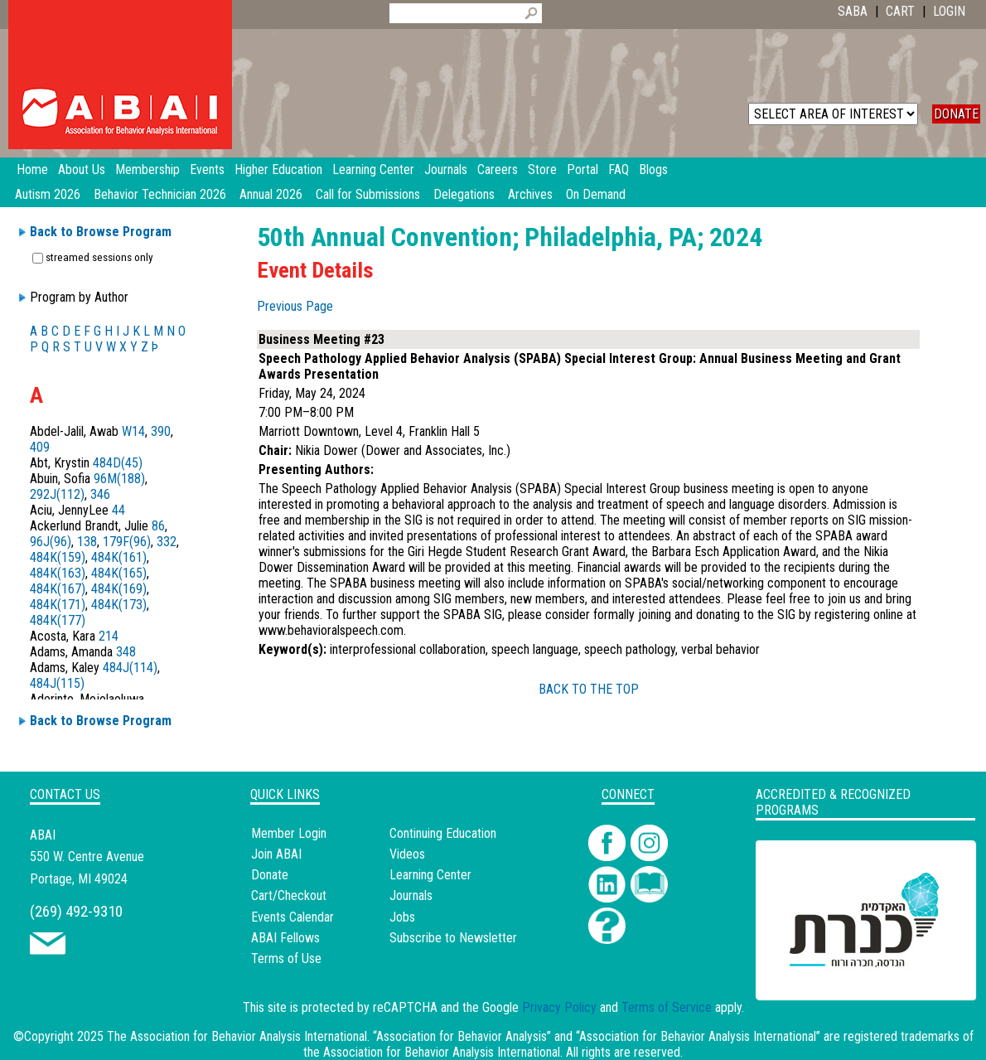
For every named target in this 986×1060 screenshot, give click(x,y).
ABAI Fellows (285, 938)
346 (100, 494)
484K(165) (119, 573)
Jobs (402, 917)
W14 (133, 431)
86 (158, 526)
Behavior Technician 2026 (160, 194)
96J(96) (50, 541)
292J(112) (57, 494)
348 (126, 652)
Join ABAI (276, 854)
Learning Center (430, 875)
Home (32, 169)
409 (40, 447)
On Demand (596, 194)
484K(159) (57, 557)
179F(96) (127, 541)
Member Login (288, 833)
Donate (269, 875)
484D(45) (118, 463)
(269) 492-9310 (76, 911)
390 (161, 431)
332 (166, 541)
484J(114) (130, 667)
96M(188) (119, 478)
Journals (411, 895)
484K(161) (119, 557)
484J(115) (57, 683)
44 (118, 510)
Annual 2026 (270, 194)
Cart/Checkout (288, 895)
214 (108, 636)
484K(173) (119, 604)
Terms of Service (666, 1007)
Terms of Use (286, 958)
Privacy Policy (559, 1007)
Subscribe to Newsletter (453, 938)
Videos (407, 854)
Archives (530, 194)
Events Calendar (292, 917)
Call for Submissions (368, 194)
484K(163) (57, 573)
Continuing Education (442, 833)
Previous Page (295, 306)
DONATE (956, 114)
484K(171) (57, 604)
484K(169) (119, 589)
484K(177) (57, 620)
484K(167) (57, 589)
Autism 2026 (47, 194)
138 (87, 541)
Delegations (464, 194)
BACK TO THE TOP (589, 689)
